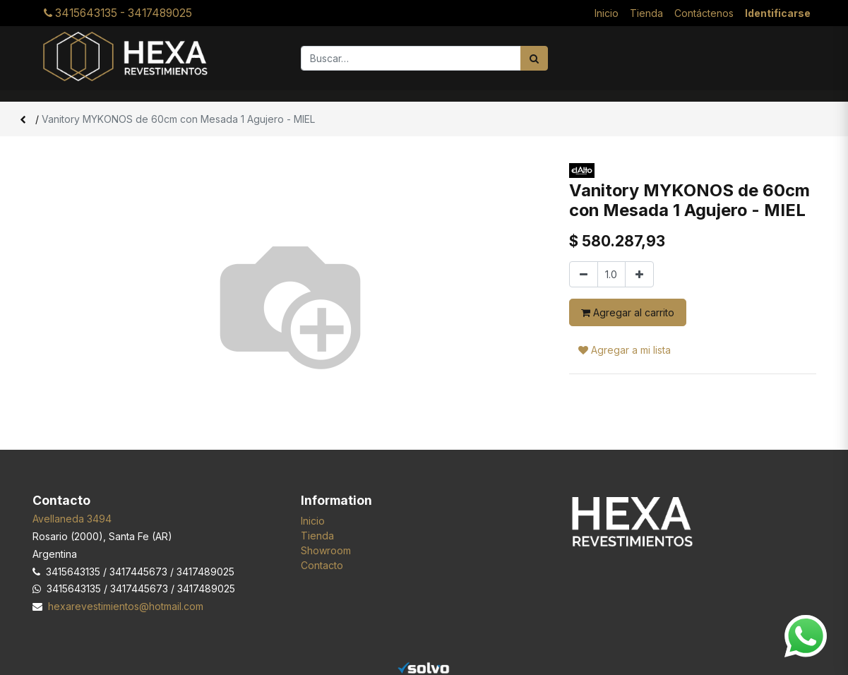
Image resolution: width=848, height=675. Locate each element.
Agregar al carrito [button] (627, 312)
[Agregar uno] (639, 274)
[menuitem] (606, 13)
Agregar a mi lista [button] (624, 350)
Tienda (317, 536)
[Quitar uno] (583, 274)
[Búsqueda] (534, 58)
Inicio (313, 521)
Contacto (322, 565)
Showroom (326, 550)
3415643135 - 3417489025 (118, 13)
